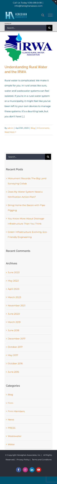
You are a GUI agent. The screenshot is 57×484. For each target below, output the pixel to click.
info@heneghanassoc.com (28, 6)
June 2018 (13, 330)
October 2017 (15, 346)
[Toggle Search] (42, 15)
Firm (10, 403)
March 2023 (14, 297)
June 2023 (13, 272)
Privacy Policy (23, 459)
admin (10, 128)
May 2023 (13, 280)
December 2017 (16, 338)
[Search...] (25, 28)
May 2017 (13, 355)
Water (11, 444)
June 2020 (14, 313)
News (11, 419)
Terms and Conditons (42, 459)
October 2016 (15, 363)
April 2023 (13, 289)
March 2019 (14, 322)
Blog (33, 128)
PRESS (11, 427)
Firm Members (16, 411)
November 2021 (16, 305)
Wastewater (14, 436)
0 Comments (43, 128)
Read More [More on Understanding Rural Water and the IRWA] (9, 132)
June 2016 (13, 371)
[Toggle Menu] (50, 15)
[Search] (49, 28)
